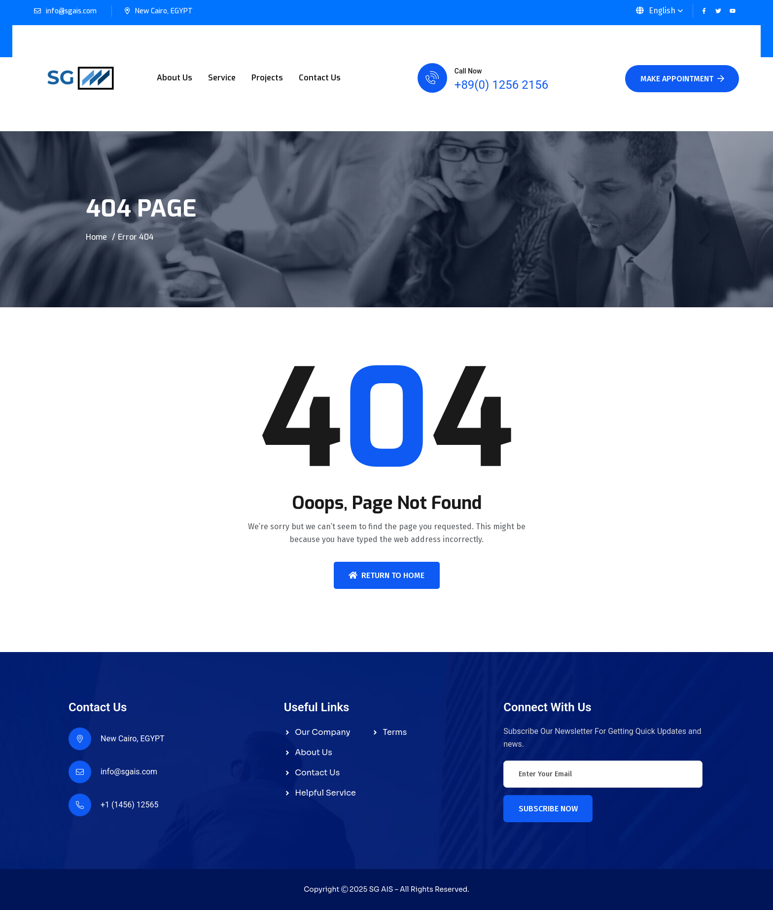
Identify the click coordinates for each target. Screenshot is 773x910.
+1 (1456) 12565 (130, 804)
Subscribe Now (548, 808)
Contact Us (320, 78)
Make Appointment (682, 78)
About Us (174, 78)
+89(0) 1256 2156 (501, 85)
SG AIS (381, 889)
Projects (267, 78)
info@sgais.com (71, 11)
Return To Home (386, 575)
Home (96, 237)
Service (222, 78)
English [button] (655, 10)
